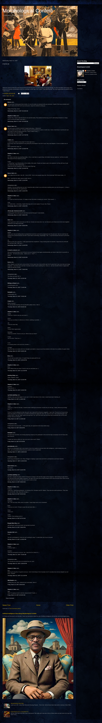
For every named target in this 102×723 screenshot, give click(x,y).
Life (10, 95)
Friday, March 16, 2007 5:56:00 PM (16, 427)
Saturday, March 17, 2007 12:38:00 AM (17, 452)
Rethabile (10, 292)
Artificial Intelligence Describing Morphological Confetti (19, 613)
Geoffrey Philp (11, 375)
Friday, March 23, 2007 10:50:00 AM (16, 595)
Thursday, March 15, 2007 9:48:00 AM (17, 351)
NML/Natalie (11, 580)
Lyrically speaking (12, 395)
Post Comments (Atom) (15, 608)
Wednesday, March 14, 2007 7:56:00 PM (17, 269)
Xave (9, 219)
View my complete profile (91, 74)
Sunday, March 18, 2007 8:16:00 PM (16, 470)
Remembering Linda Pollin (17, 703)
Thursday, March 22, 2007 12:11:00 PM (17, 575)
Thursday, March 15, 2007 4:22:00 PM (17, 379)
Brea (9, 356)
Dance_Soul (11, 126)
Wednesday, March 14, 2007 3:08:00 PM (17, 215)
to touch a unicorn (12, 250)
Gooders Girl (11, 532)
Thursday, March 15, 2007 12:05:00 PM (17, 360)
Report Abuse (81, 85)
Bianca (9, 102)
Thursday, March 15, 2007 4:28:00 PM (17, 390)
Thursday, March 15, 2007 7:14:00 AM (17, 287)
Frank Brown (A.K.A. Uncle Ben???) (19, 711)
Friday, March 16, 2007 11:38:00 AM (16, 399)
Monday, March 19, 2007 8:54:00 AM (16, 494)
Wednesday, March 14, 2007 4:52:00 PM (17, 257)
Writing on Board (12, 283)
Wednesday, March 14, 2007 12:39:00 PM (18, 148)
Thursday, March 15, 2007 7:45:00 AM (17, 296)
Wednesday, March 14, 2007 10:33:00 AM (18, 121)
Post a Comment (10, 598)
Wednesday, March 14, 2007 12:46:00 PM (18, 168)
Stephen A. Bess (12, 115)
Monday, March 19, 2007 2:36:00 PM (17, 527)
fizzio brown (11, 465)
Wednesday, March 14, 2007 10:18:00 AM (18, 111)
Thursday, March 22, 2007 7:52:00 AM (17, 554)
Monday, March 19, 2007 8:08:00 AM (16, 482)
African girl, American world (15, 211)
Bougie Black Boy (12, 523)
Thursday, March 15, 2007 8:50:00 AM (17, 306)
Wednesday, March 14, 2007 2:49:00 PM (17, 206)
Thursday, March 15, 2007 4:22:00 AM (17, 278)
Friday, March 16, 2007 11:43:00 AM (16, 418)
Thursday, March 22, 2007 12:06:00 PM (17, 563)
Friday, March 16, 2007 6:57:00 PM (16, 441)
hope (7, 95)
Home (38, 605)
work (13, 95)
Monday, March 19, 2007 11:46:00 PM (17, 539)
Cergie (9, 301)
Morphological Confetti (28, 10)
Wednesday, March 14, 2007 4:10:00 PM (17, 245)
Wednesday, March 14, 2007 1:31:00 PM (17, 180)
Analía (9, 140)
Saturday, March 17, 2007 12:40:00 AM (17, 461)
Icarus (9, 262)
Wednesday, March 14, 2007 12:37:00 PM (18, 135)
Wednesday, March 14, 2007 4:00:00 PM (17, 225)
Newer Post (6, 605)
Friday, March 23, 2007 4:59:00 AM (16, 584)
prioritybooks (11, 446)
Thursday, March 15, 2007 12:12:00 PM (17, 370)
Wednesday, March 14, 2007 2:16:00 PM (17, 191)
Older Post (69, 605)
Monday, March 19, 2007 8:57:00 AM (16, 518)
